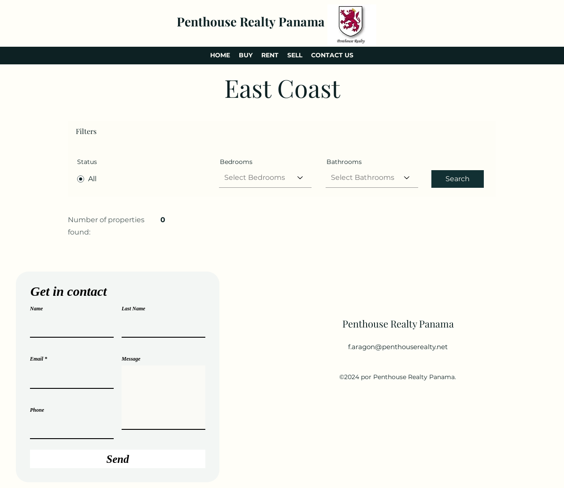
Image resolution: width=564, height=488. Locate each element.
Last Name (133, 308)
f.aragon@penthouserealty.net (398, 347)
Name (36, 308)
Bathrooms (344, 162)
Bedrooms (236, 162)
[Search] (457, 179)
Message (131, 358)
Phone (37, 410)
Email (36, 358)
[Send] (117, 459)
